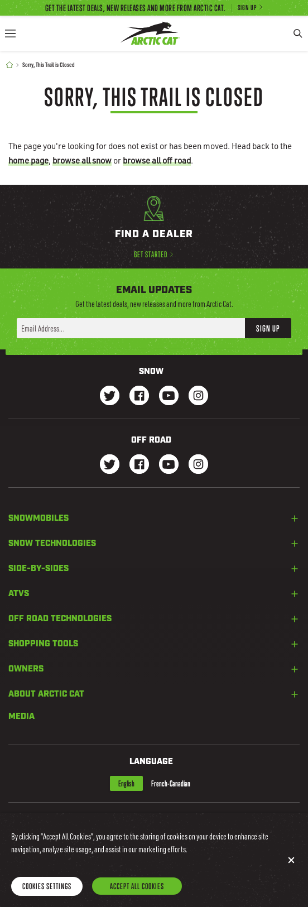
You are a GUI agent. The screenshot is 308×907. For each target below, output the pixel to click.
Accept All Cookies (137, 896)
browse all (82, 160)
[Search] (298, 33)
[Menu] (10, 33)
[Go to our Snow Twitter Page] (109, 396)
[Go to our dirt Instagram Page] (109, 465)
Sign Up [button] (268, 328)
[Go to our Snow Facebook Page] (139, 396)
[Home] (9, 65)
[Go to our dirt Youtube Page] (169, 465)
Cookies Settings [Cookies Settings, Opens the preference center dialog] (46, 896)
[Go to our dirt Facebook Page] (139, 465)
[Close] (291, 870)
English (126, 783)
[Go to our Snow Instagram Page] (198, 396)
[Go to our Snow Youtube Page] (169, 396)
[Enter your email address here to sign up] (131, 328)
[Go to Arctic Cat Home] (150, 33)
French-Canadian (170, 783)
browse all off (157, 160)
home (28, 160)
